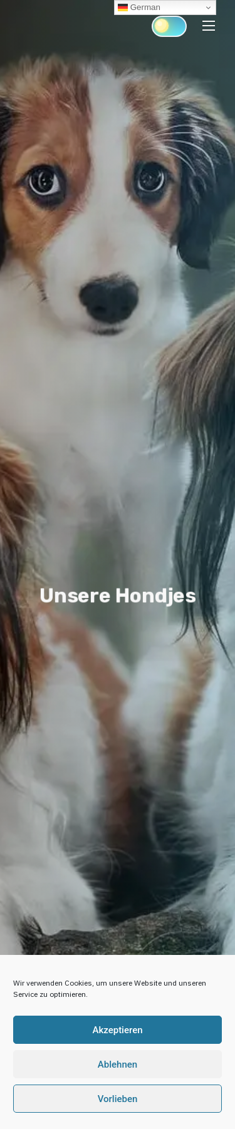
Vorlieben (118, 1099)
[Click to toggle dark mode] (169, 26)
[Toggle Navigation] (208, 25)
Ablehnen (117, 1064)
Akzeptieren (117, 1030)
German (139, 8)
